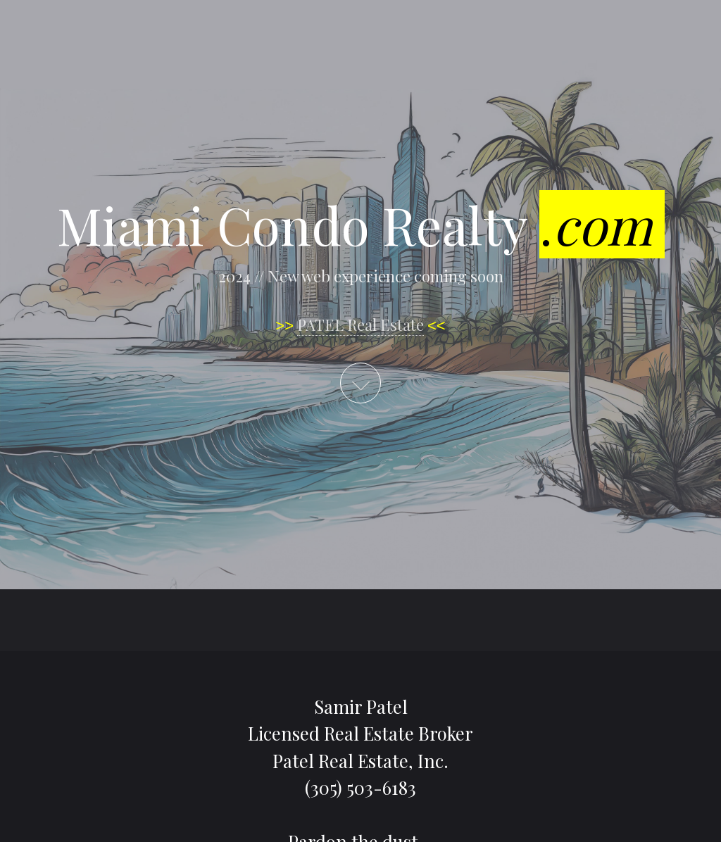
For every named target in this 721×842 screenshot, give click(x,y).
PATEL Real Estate (360, 324)
